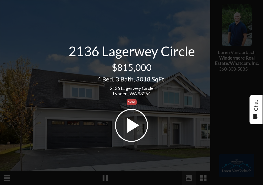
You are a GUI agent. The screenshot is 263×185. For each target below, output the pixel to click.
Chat (256, 109)
